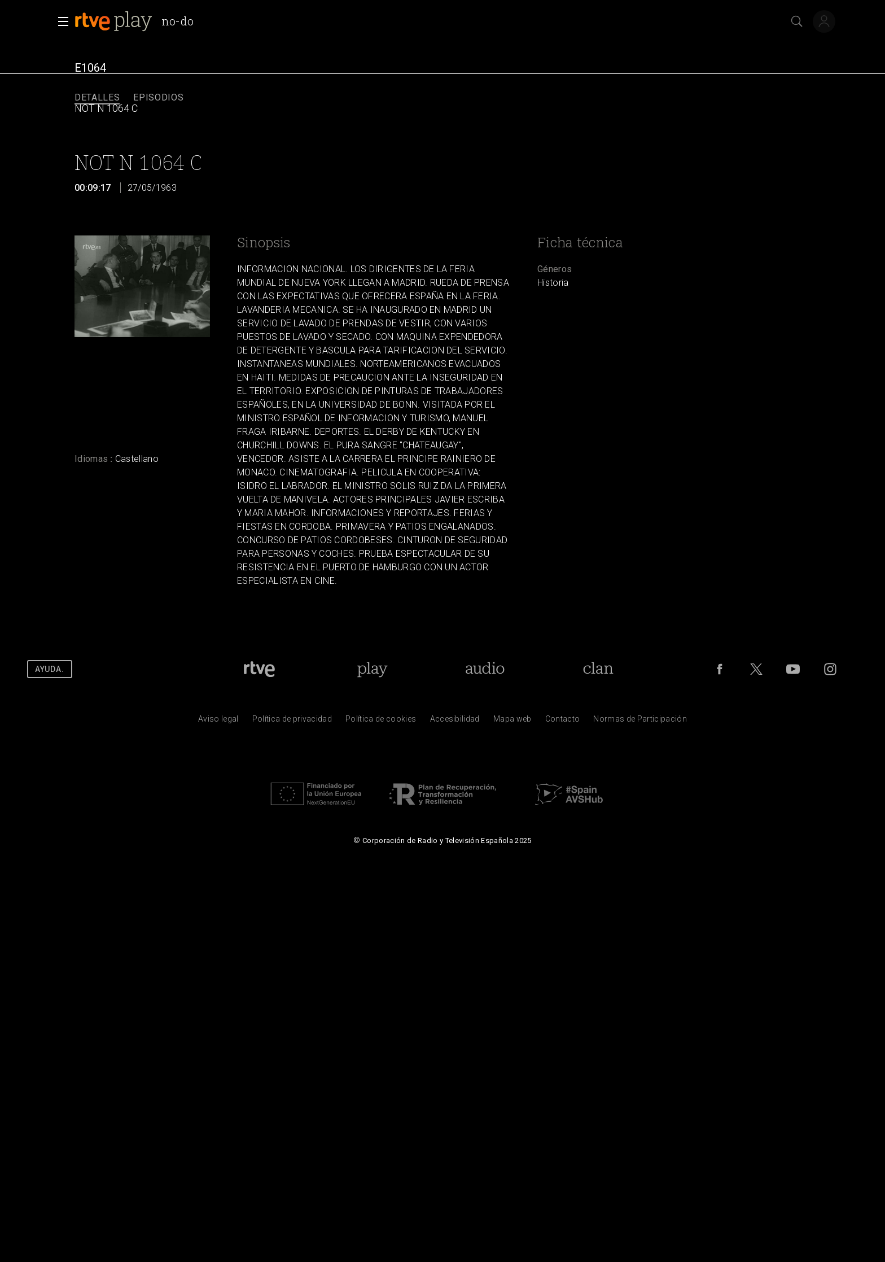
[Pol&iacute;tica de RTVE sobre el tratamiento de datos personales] (292, 722)
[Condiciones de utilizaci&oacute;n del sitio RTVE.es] (218, 722)
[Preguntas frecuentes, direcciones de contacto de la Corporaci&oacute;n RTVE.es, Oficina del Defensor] (562, 722)
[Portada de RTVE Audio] (485, 669)
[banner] (139, 21)
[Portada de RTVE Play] (372, 669)
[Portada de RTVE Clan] (598, 669)
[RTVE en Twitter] (756, 669)
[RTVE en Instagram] (830, 669)
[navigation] (442, 98)
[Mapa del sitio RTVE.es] (512, 722)
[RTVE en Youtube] (793, 669)
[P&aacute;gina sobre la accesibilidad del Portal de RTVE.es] (455, 722)
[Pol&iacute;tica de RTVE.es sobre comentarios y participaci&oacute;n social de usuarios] (640, 722)
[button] (59, 21)
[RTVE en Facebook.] (720, 669)
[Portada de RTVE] (259, 669)
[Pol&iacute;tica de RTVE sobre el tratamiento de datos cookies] (380, 722)
